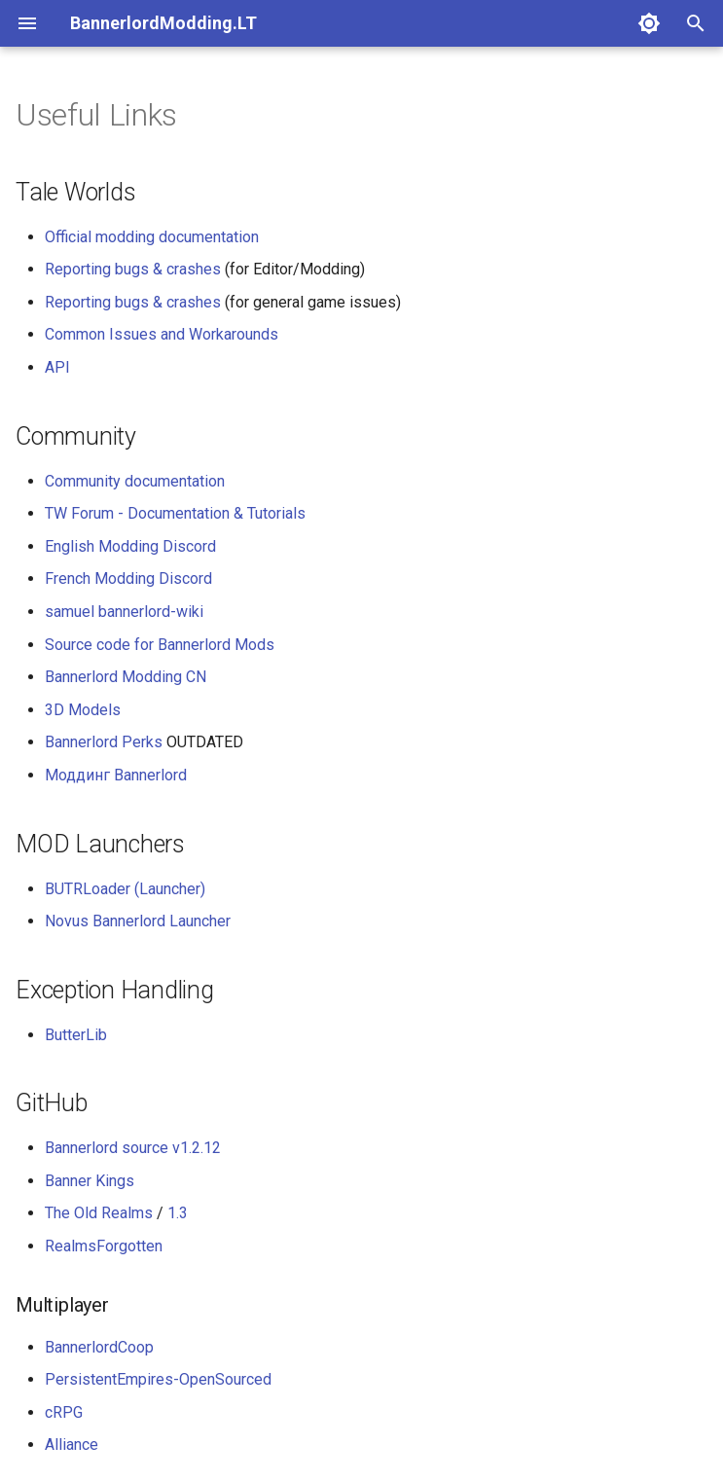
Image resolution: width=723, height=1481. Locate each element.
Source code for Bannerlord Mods (159, 644)
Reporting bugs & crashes (133, 269)
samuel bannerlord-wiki (124, 611)
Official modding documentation (152, 237)
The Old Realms (99, 1213)
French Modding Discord (128, 578)
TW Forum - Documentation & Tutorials (175, 513)
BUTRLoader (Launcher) (125, 889)
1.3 (177, 1213)
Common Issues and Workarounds (161, 334)
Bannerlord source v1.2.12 (133, 1147)
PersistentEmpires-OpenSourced (158, 1379)
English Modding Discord (130, 546)
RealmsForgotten (104, 1246)
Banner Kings (89, 1181)
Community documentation (135, 481)
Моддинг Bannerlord (116, 775)
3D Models (83, 710)
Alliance (71, 1444)
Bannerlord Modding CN (125, 677)
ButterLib (76, 1035)
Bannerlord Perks (104, 742)
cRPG (64, 1412)
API (57, 367)
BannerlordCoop (99, 1347)
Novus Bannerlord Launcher (138, 921)
